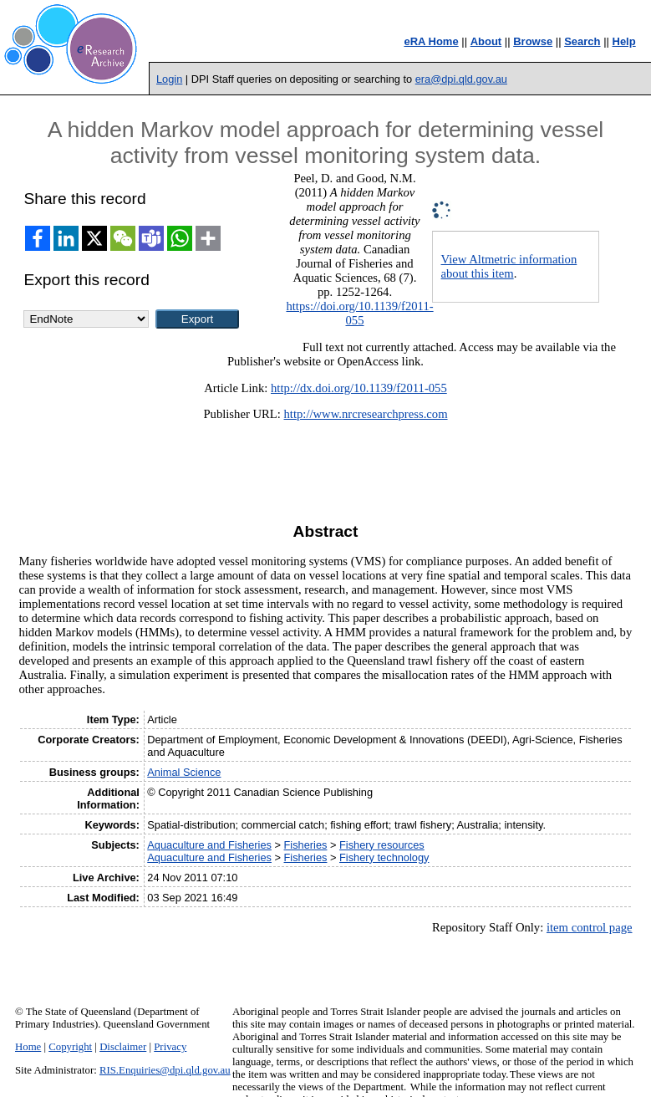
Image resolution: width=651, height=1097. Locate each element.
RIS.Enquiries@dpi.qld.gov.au (165, 1070)
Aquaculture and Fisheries (209, 845)
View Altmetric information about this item (509, 266)
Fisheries (306, 845)
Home (28, 1047)
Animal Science (184, 772)
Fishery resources (382, 845)
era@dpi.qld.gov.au (461, 79)
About (486, 41)
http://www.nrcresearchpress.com (366, 414)
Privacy (170, 1047)
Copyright (70, 1047)
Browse (532, 41)
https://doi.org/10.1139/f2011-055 (359, 313)
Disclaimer (122, 1047)
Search (582, 41)
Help (624, 41)
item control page (590, 927)
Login (169, 79)
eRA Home (431, 41)
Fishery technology (384, 857)
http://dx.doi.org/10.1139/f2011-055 (359, 388)
